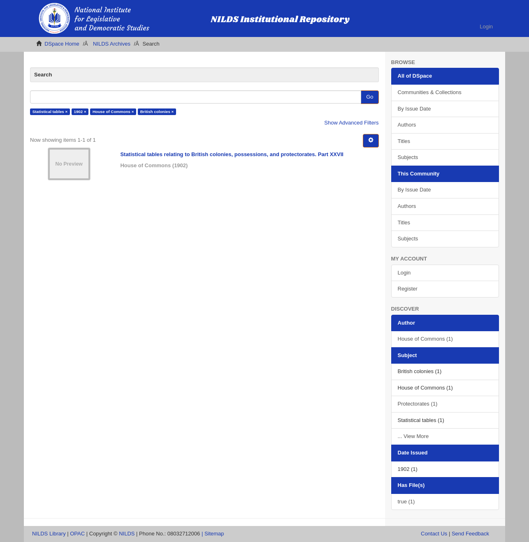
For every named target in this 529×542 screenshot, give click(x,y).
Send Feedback (470, 533)
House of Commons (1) (425, 339)
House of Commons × (113, 111)
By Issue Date (414, 109)
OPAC (77, 533)
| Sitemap (213, 533)
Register (408, 289)
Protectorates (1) (418, 404)
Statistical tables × (49, 111)
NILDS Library (49, 533)
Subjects (408, 157)
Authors (407, 125)
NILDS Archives (111, 44)
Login (404, 273)
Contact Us (434, 533)
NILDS (127, 533)
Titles (404, 141)
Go (369, 97)
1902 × (80, 111)
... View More (413, 436)
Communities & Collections (430, 92)
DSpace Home (61, 44)
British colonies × (157, 111)
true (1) (406, 501)
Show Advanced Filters (351, 123)
